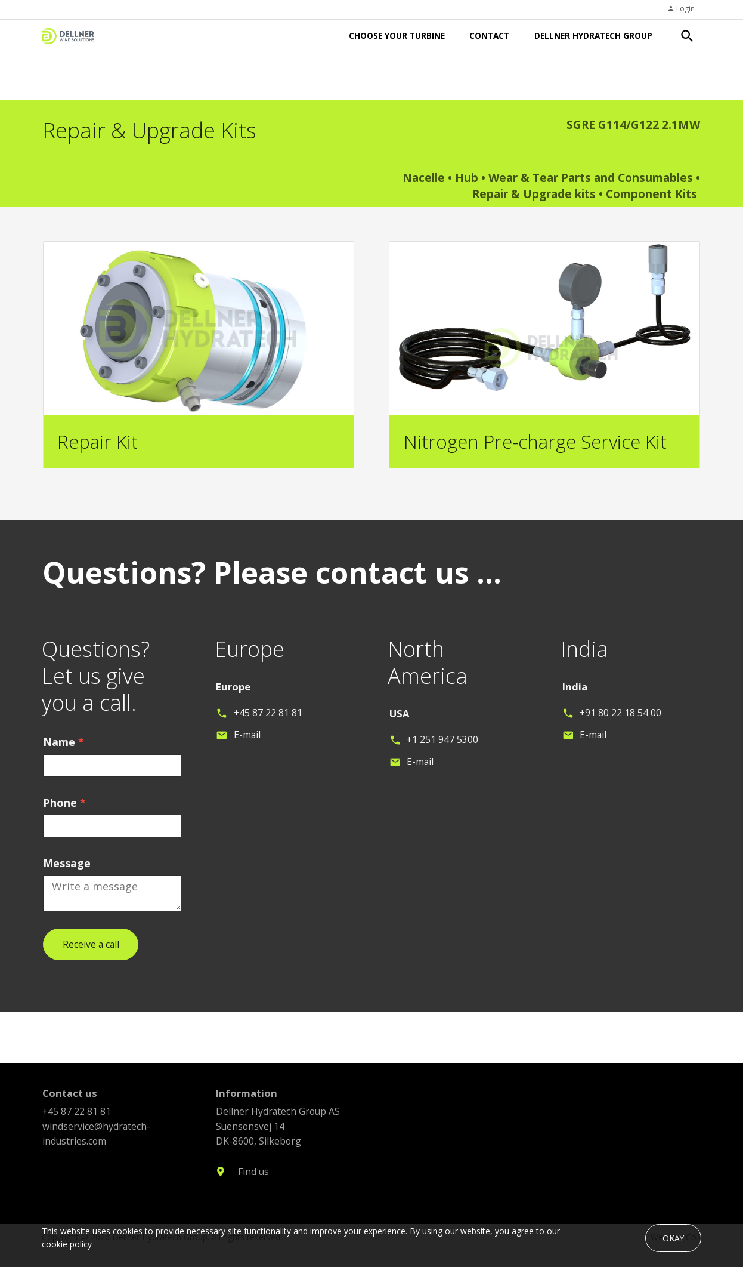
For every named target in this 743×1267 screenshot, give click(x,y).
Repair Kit (97, 441)
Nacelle (425, 178)
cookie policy (67, 1244)
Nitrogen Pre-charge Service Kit (535, 441)
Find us (253, 1180)
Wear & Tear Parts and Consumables (590, 178)
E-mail (247, 744)
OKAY (673, 1238)
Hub (466, 178)
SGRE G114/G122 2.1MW (633, 124)
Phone (64, 811)
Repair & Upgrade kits (534, 194)
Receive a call (91, 953)
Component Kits (651, 194)
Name (63, 751)
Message (67, 872)
